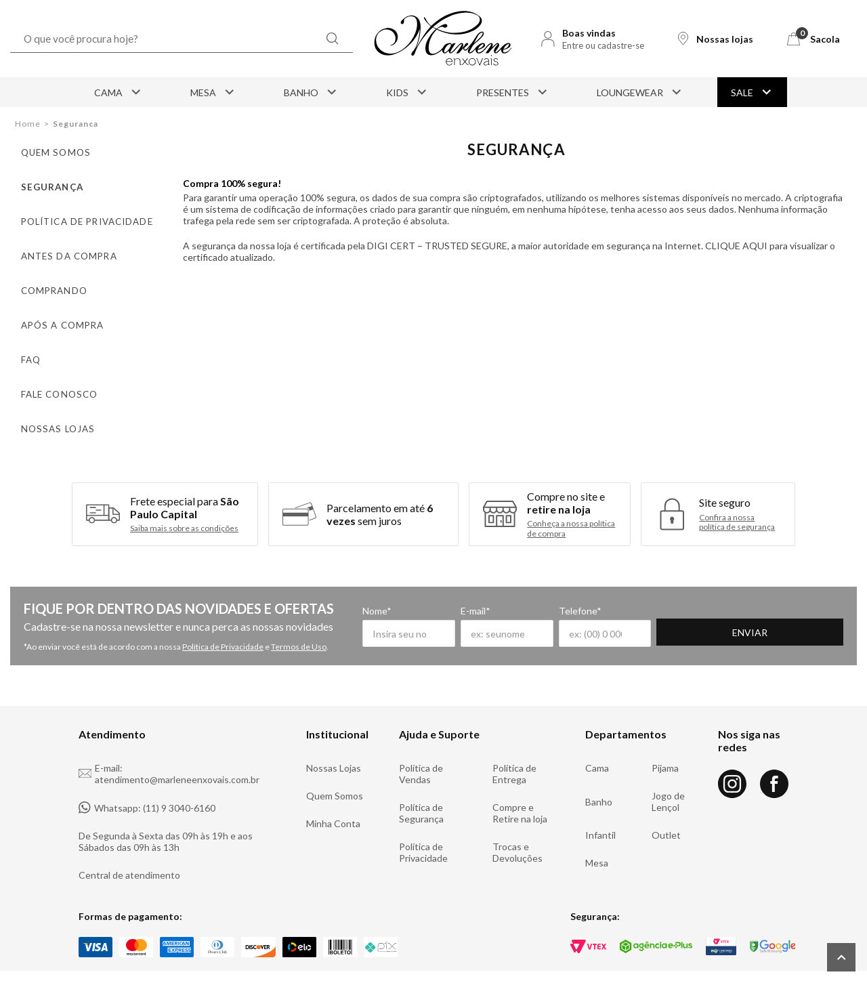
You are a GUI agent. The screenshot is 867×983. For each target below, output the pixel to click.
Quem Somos (334, 771)
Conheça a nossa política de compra (571, 504)
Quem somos (49, 152)
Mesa (213, 92)
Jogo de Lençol (668, 777)
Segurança (47, 184)
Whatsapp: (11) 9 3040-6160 (147, 783)
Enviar (805, 609)
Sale (752, 92)
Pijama (665, 743)
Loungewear (640, 92)
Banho (311, 92)
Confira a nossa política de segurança (737, 497)
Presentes (512, 92)
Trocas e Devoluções (517, 827)
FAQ (27, 343)
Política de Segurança (421, 788)
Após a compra (55, 311)
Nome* (377, 586)
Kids (407, 92)
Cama (118, 92)
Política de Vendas (421, 749)
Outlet (666, 810)
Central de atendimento (129, 850)
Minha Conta (333, 799)
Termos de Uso (298, 622)
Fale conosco (53, 375)
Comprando (48, 279)
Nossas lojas (50, 407)
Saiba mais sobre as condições (184, 504)
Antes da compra (60, 248)
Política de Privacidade (222, 622)
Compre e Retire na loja (519, 788)
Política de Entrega (514, 749)
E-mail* (512, 586)
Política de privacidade (76, 216)
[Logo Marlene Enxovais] (443, 38)
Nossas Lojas (333, 743)
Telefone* (654, 586)
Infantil (600, 810)
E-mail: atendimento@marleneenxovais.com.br (169, 749)
